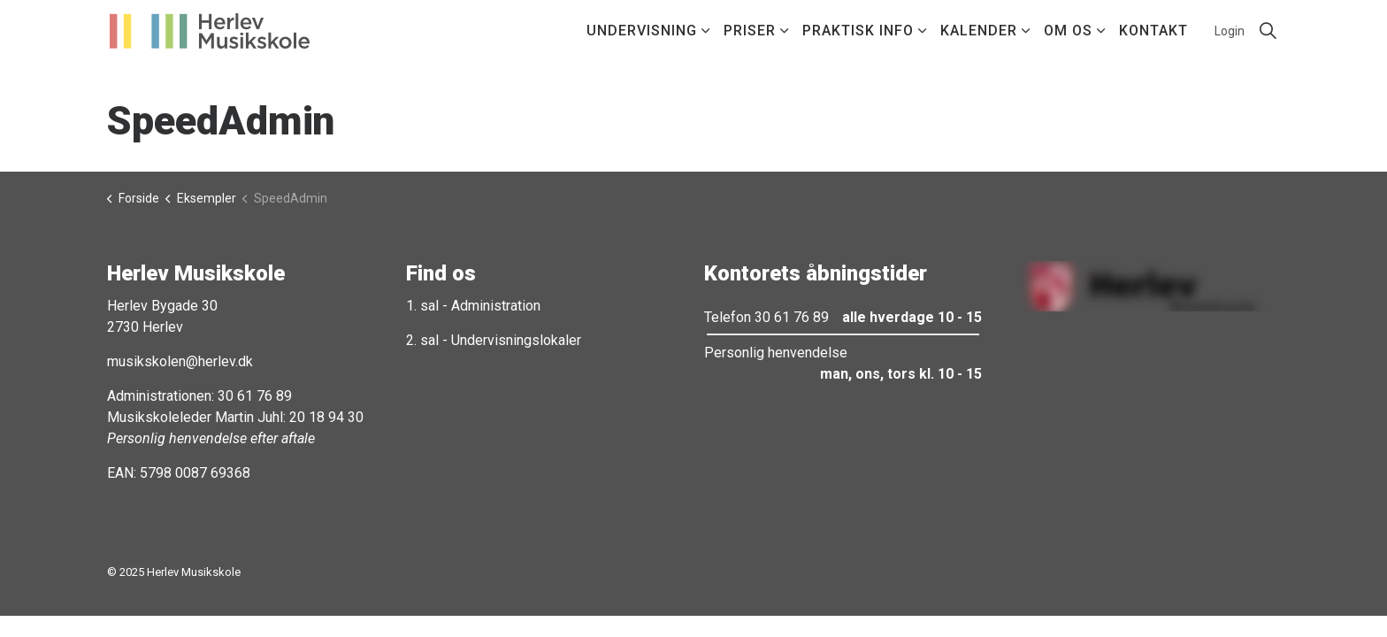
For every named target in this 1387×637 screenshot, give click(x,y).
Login (1230, 31)
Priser (750, 30)
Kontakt (1153, 30)
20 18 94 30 (326, 417)
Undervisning (641, 30)
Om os (1068, 30)
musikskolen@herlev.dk (180, 361)
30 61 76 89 (255, 396)
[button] (1142, 286)
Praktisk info (858, 30)
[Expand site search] (1267, 31)
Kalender (978, 30)
